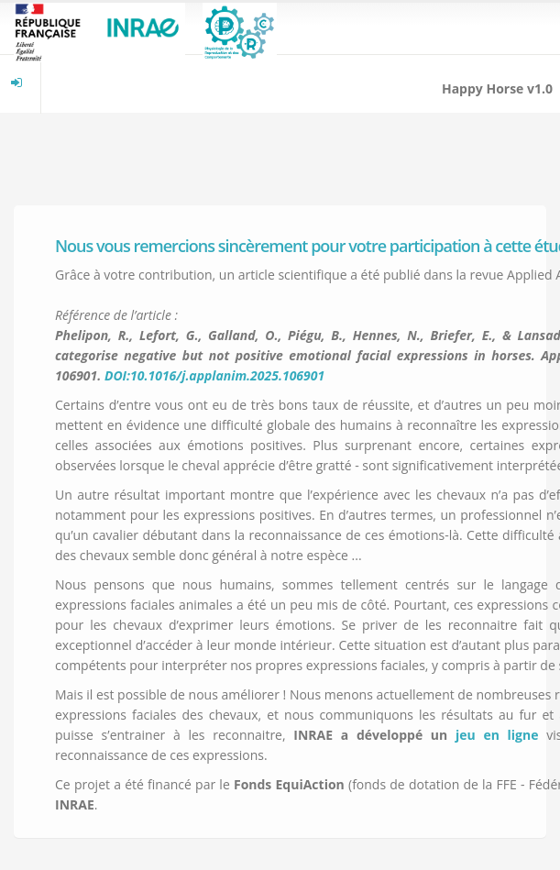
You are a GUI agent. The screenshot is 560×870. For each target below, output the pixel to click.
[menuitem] (16, 82)
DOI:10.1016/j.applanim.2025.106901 (214, 375)
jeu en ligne (497, 734)
